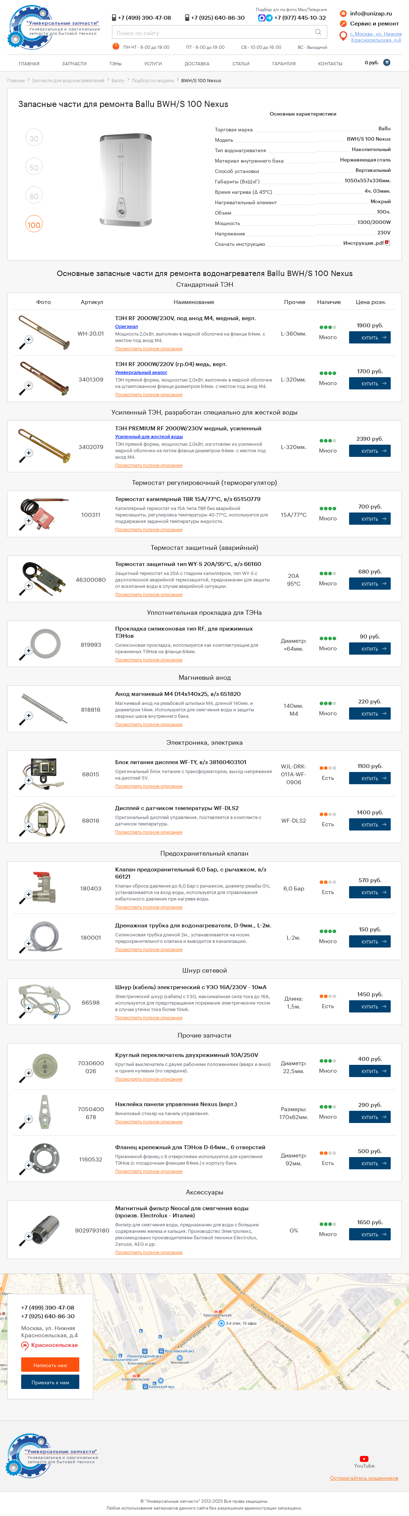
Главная (29, 62)
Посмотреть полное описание (148, 348)
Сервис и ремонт (374, 24)
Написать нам (50, 1364)
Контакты (330, 62)
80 (34, 195)
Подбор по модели (153, 79)
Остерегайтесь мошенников (364, 1477)
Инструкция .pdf (367, 243)
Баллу (118, 79)
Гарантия (284, 62)
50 (34, 166)
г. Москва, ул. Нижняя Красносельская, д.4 (376, 36)
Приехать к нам (50, 1382)
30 (34, 137)
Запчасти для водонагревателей (68, 79)
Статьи (241, 62)
